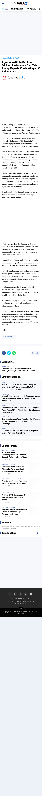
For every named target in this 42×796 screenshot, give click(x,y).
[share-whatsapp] (14, 353)
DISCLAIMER (29, 601)
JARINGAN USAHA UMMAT (12, 479)
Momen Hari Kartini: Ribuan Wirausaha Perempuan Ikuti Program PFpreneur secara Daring (13, 469)
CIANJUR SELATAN (9, 493)
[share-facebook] (4, 353)
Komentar (35, 353)
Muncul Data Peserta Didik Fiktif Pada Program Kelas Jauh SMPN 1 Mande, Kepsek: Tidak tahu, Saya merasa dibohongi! (21, 410)
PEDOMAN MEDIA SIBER (15, 601)
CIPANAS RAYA (31, 9)
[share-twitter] (9, 353)
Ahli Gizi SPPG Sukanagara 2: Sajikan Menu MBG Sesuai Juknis (13, 497)
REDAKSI (14, 599)
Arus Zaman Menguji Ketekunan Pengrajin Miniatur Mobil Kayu (14, 482)
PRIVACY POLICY (24, 599)
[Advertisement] (21, 33)
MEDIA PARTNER (20, 604)
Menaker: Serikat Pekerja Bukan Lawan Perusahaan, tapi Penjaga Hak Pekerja (14, 511)
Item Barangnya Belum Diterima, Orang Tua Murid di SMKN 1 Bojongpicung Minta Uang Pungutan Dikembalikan (19, 387)
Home (4, 58)
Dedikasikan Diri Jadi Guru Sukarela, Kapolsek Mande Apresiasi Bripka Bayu (20, 432)
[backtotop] (21, 609)
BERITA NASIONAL (9, 450)
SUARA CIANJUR (17, 9)
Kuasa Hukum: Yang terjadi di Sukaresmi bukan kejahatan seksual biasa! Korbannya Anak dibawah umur (21, 398)
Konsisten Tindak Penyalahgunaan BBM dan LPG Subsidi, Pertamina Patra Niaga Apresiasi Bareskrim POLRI (14, 454)
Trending (5, 9)
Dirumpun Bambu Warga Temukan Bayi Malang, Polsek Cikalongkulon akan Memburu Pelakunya (21, 421)
